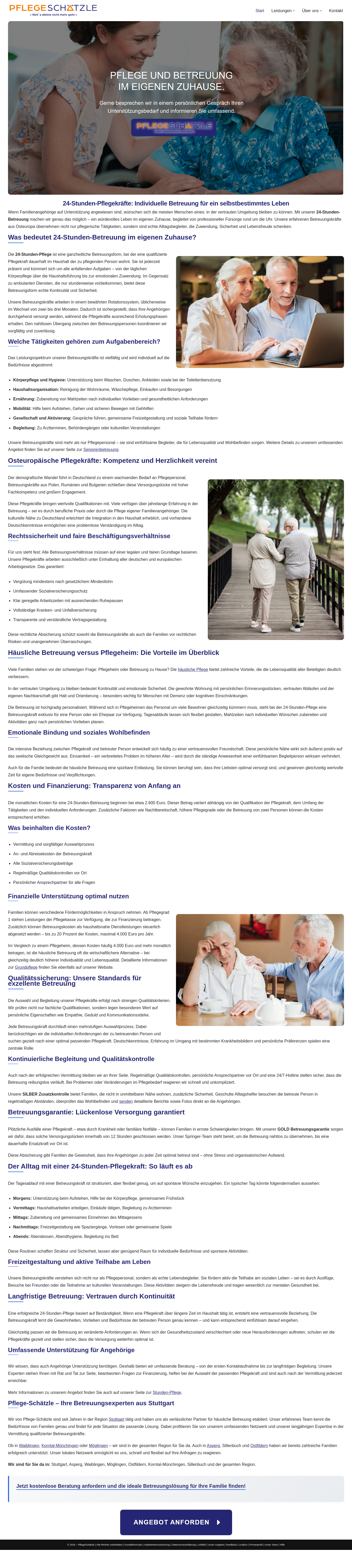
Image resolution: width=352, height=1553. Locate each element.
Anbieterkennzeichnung (157, 1548)
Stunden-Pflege (167, 1395)
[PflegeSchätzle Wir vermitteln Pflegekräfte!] (53, 11)
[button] (294, 11)
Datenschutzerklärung (184, 1548)
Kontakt (336, 11)
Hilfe (282, 1548)
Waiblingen (29, 1449)
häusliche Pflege (194, 671)
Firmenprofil (256, 1548)
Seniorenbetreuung (101, 450)
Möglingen (98, 1449)
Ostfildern (260, 1449)
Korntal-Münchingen (60, 1449)
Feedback (231, 1548)
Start (259, 11)
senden (126, 1104)
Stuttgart (117, 1422)
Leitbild (202, 1548)
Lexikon (243, 1548)
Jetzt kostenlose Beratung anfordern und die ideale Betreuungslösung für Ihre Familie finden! (131, 1489)
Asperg (214, 1449)
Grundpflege (26, 969)
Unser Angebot (216, 1548)
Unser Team (271, 1548)
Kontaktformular (133, 1548)
